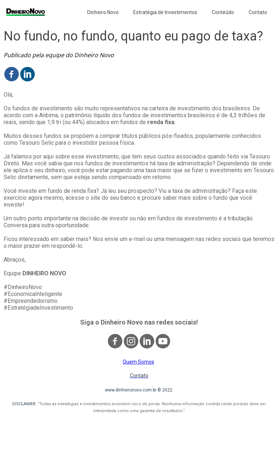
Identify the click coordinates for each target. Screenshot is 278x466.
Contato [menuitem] (258, 12)
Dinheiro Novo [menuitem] (103, 12)
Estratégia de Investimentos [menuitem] (165, 12)
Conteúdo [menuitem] (223, 12)
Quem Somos (138, 362)
